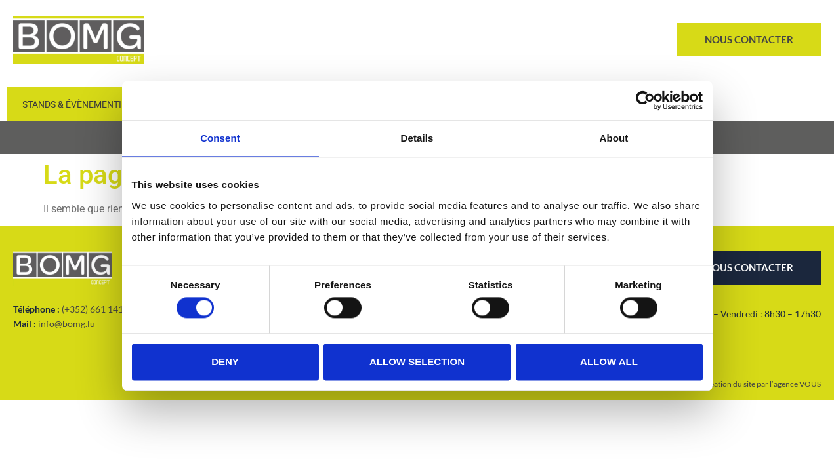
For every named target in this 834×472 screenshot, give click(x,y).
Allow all (609, 361)
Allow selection (417, 361)
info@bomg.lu (66, 323)
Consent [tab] (220, 138)
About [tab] (614, 138)
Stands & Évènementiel (77, 104)
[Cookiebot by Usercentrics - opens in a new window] (645, 100)
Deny (225, 361)
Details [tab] (417, 138)
